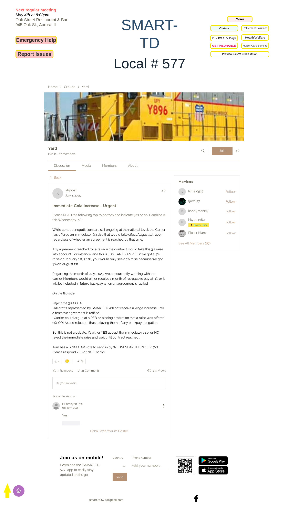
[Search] (202, 151)
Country (118, 457)
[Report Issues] (34, 54)
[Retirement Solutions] (255, 28)
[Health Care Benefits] (255, 46)
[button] (224, 38)
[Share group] (237, 150)
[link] (62, 166)
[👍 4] (56, 361)
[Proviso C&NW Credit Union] (239, 54)
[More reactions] (80, 361)
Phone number (141, 457)
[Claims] (224, 28)
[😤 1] (68, 361)
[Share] (163, 190)
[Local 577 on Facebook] (196, 498)
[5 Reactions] (62, 371)
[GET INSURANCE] (224, 46)
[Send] (120, 477)
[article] (109, 311)
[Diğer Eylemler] (163, 405)
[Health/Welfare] (255, 37)
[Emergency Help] (36, 40)
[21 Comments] (88, 371)
